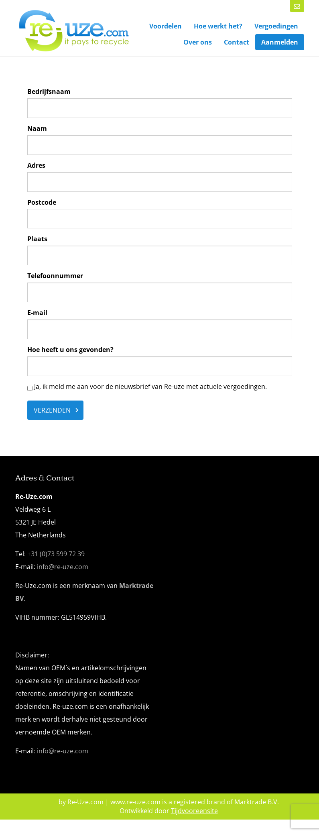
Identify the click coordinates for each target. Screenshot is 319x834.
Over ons (197, 42)
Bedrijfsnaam (49, 91)
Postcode (41, 202)
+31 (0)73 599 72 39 (56, 553)
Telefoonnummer (55, 275)
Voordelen (165, 26)
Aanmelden (279, 42)
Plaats (37, 238)
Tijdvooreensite (194, 810)
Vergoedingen (276, 26)
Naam (37, 128)
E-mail (37, 312)
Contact (236, 42)
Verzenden (52, 410)
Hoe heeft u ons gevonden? (70, 349)
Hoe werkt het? (218, 26)
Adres (36, 165)
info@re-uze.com (62, 566)
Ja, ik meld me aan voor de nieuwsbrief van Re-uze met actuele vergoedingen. (147, 386)
